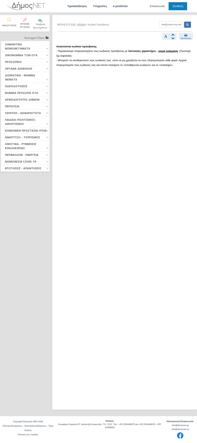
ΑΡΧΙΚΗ (81, 24)
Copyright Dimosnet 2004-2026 (28, 421)
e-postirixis (120, 6)
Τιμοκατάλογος (77, 6)
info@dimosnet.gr (180, 425)
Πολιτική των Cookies (28, 434)
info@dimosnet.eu (180, 429)
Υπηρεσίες (100, 6)
